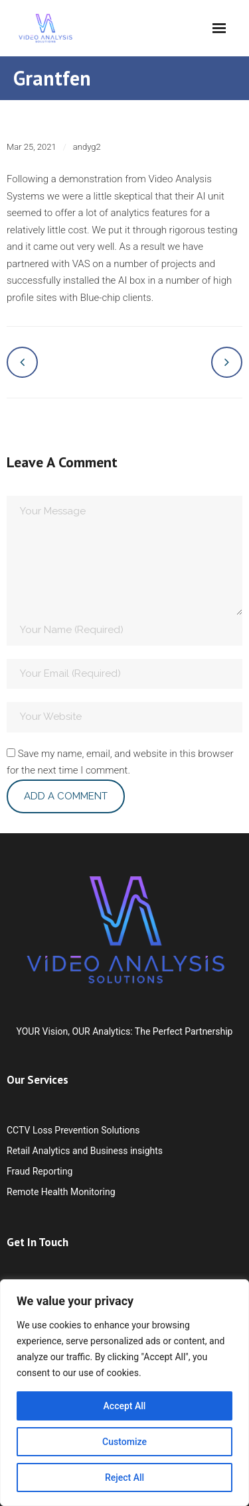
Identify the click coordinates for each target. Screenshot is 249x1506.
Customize (124, 1441)
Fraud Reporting (39, 1171)
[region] (124, 1392)
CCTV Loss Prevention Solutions (73, 1130)
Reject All (124, 1477)
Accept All (125, 1406)
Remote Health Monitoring (61, 1192)
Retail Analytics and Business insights (85, 1150)
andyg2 (87, 147)
